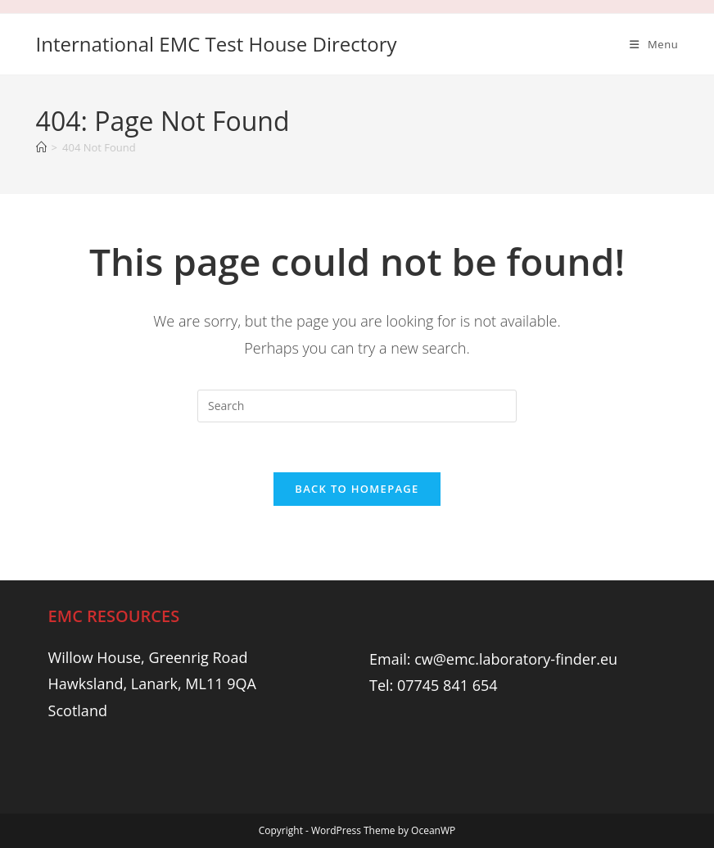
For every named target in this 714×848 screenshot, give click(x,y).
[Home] (41, 147)
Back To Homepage (356, 488)
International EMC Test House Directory (216, 43)
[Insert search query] (357, 406)
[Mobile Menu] (654, 44)
